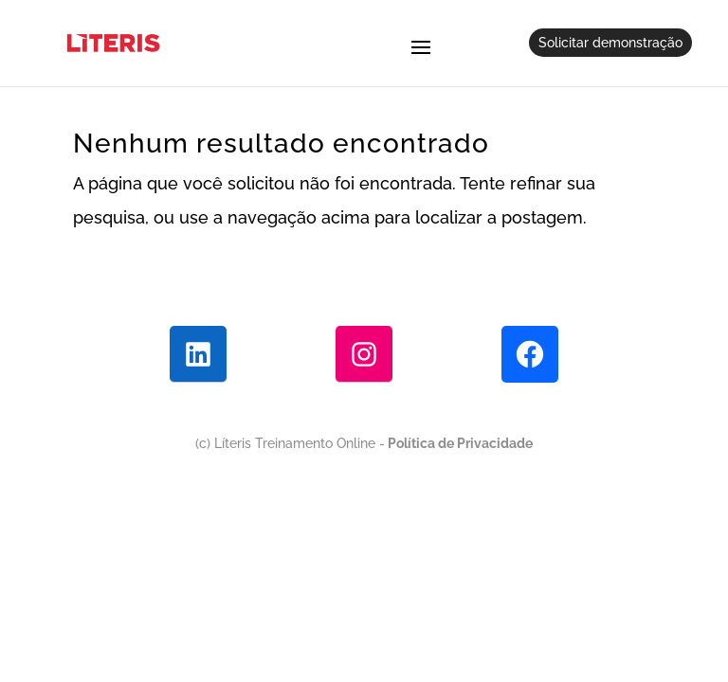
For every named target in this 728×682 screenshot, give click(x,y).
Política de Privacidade (459, 443)
